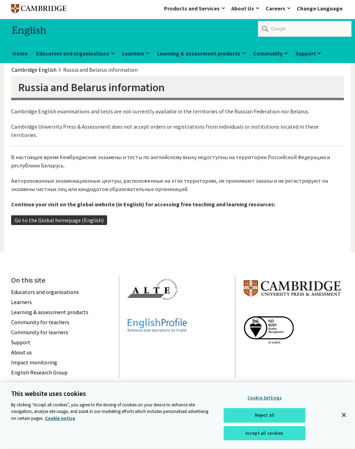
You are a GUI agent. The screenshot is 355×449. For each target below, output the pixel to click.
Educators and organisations (72, 53)
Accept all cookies (264, 434)
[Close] (344, 415)
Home (20, 53)
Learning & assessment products (198, 53)
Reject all (264, 416)
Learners (133, 53)
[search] (304, 28)
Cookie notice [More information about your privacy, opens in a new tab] (60, 419)
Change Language (320, 8)
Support (305, 53)
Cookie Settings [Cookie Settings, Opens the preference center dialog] (265, 398)
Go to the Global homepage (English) (59, 220)
